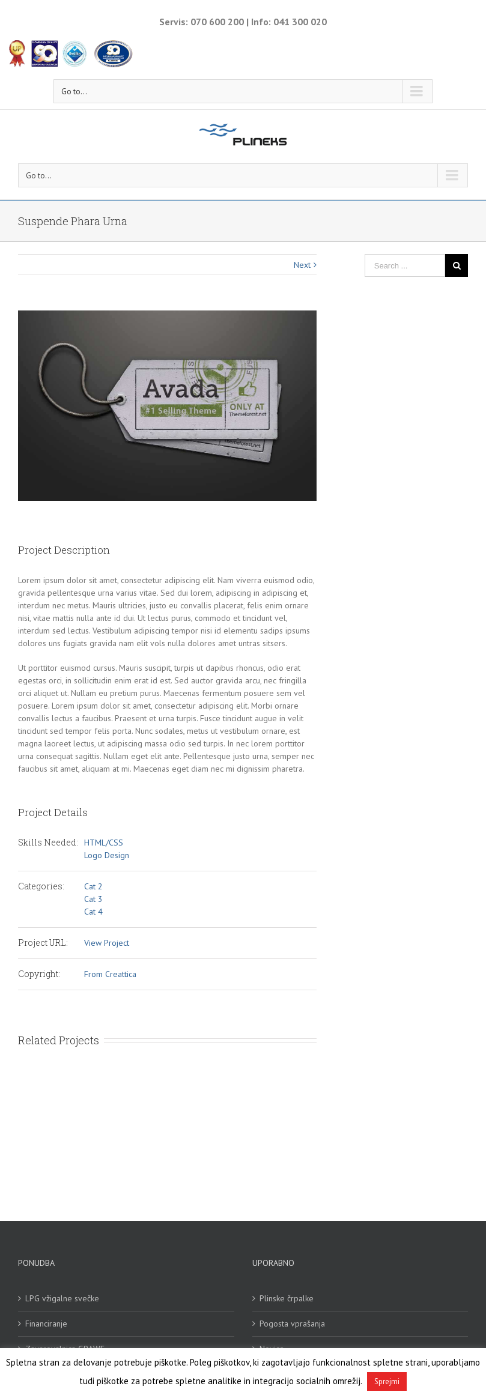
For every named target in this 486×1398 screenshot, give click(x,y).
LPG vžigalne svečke (62, 1298)
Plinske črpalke (287, 1298)
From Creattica (110, 974)
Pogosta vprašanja (292, 1323)
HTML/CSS (103, 842)
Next (302, 264)
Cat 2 (93, 886)
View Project (106, 942)
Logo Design (106, 855)
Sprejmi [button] (386, 1381)
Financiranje (46, 1323)
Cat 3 (93, 899)
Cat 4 (93, 911)
